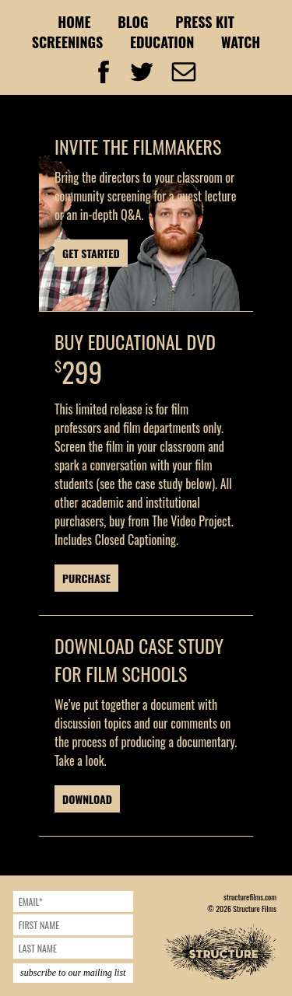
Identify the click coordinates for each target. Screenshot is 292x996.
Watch (240, 42)
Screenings (68, 42)
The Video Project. (192, 521)
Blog (133, 22)
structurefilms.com (249, 897)
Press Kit (204, 22)
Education (162, 42)
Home (74, 22)
